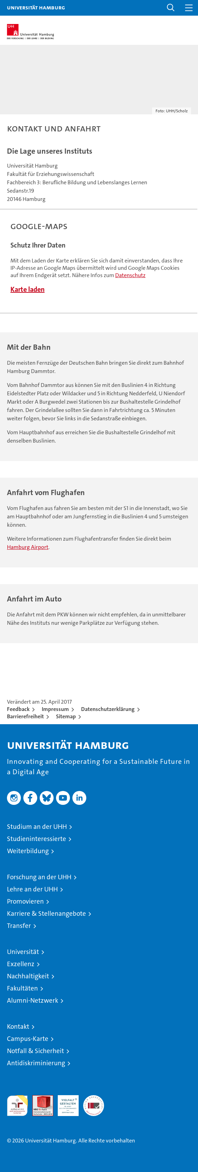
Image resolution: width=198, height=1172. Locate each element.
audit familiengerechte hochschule (17, 1105)
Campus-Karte (27, 1038)
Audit (39, 1098)
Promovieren (25, 901)
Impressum (55, 709)
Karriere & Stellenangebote (46, 913)
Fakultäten (22, 988)
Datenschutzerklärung (108, 709)
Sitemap (66, 716)
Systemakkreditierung (93, 1098)
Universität (23, 951)
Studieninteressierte (36, 838)
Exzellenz (20, 964)
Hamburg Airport (27, 547)
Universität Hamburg (36, 7)
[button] (171, 8)
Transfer (19, 925)
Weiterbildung (28, 851)
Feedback (18, 709)
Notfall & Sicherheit (35, 1050)
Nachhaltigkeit (28, 976)
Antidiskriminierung (36, 1063)
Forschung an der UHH (39, 877)
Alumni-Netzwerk (32, 1000)
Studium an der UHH (37, 826)
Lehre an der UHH (32, 889)
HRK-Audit (64, 1102)
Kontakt (18, 1026)
